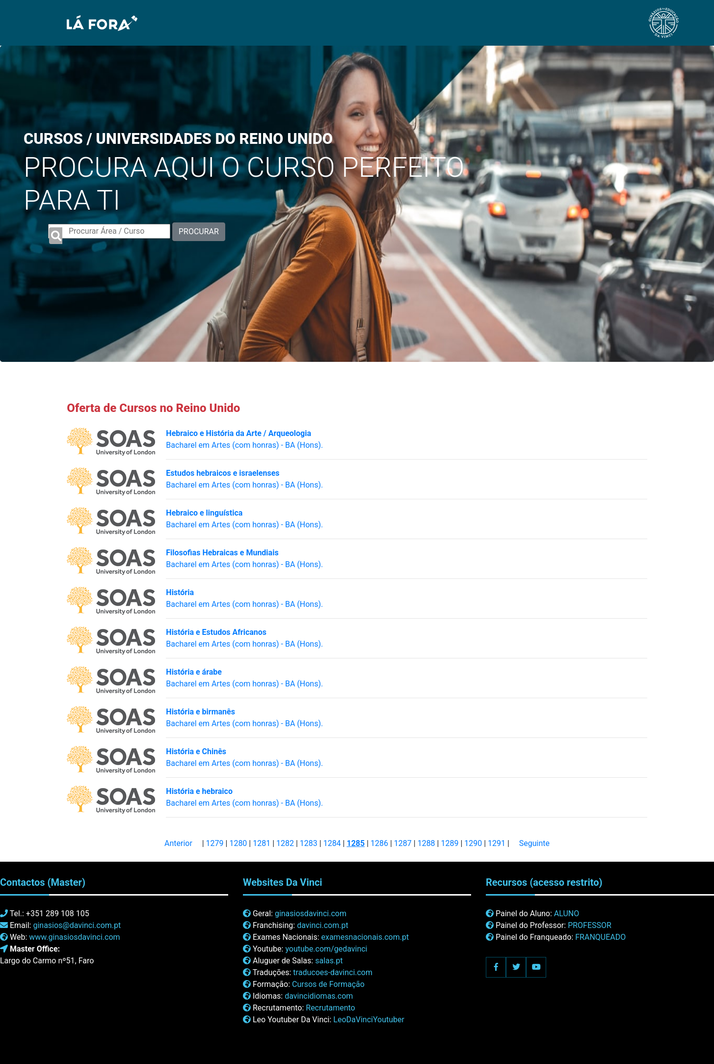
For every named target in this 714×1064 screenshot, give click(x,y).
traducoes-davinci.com (332, 972)
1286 (379, 843)
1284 (332, 843)
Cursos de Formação (328, 984)
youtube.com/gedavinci (326, 949)
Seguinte (534, 843)
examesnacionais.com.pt (365, 937)
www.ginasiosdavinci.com (74, 937)
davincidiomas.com (319, 996)
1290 (473, 843)
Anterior (178, 843)
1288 (426, 843)
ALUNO (566, 913)
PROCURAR (199, 231)
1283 (308, 843)
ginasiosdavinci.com (310, 913)
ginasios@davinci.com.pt (77, 925)
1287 (403, 843)
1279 (215, 843)
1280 (238, 843)
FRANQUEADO (600, 937)
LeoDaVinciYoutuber (368, 1019)
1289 (449, 843)
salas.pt (329, 960)
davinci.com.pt (322, 925)
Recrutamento (330, 1007)
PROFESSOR (589, 925)
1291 (496, 843)
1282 (285, 843)
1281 (261, 843)
